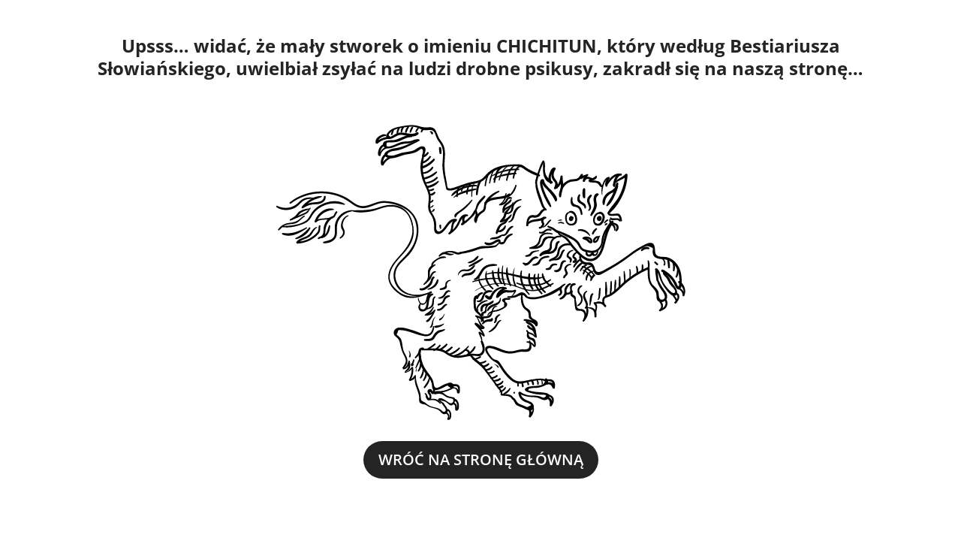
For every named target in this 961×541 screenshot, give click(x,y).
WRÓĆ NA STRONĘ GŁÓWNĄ (480, 459)
